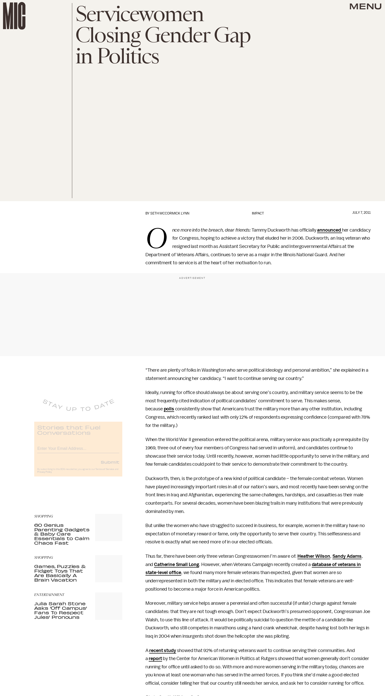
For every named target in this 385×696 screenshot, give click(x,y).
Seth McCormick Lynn (169, 213)
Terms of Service (104, 473)
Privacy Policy (44, 475)
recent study (162, 650)
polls (169, 408)
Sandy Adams (347, 556)
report (155, 658)
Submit (110, 465)
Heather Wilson (313, 556)
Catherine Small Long (176, 564)
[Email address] (78, 451)
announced (329, 230)
